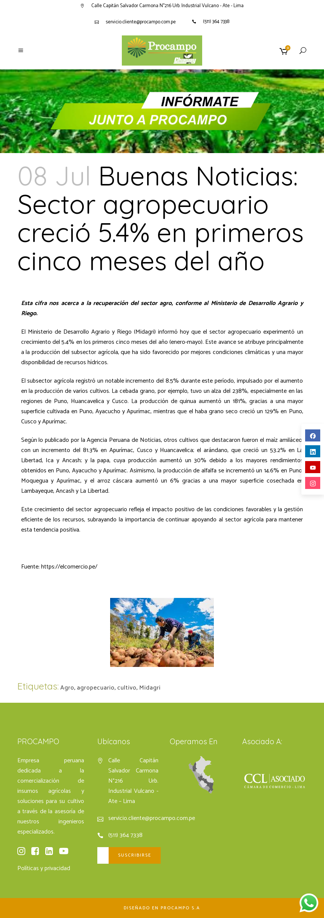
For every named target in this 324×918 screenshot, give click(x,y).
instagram (313, 483)
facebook (313, 436)
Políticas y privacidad (43, 868)
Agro (67, 688)
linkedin (313, 452)
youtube (313, 467)
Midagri (150, 688)
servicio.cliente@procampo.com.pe (141, 22)
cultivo (127, 688)
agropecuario (96, 688)
